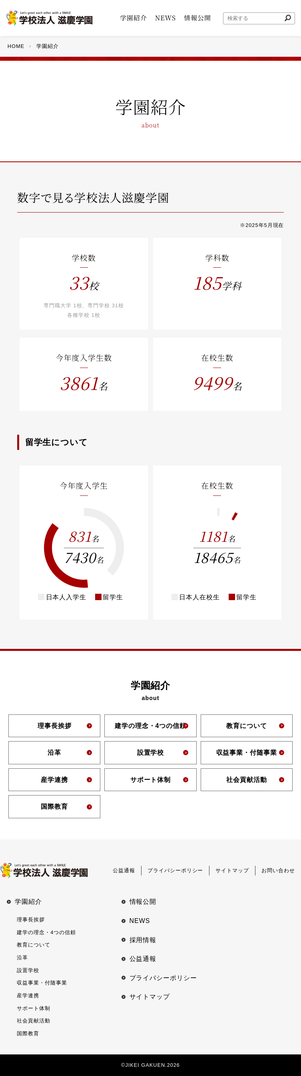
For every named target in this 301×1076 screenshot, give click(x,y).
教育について (33, 945)
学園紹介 (28, 901)
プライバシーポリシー (175, 870)
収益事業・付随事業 (42, 983)
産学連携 (28, 995)
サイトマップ (232, 870)
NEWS (140, 920)
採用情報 (143, 940)
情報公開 (143, 901)
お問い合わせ (278, 870)
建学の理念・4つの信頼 (46, 932)
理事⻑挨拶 (31, 920)
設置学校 (28, 970)
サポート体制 (33, 1008)
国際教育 (28, 1033)
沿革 (22, 958)
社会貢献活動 (33, 1021)
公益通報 (124, 870)
